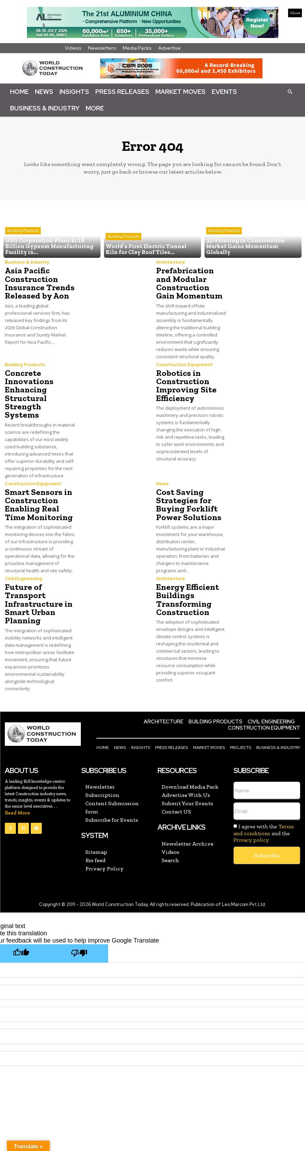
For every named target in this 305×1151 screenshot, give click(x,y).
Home (19, 92)
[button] (290, 91)
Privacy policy (251, 829)
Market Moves (180, 92)
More (95, 108)
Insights (74, 92)
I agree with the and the (263, 822)
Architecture (170, 262)
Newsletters (102, 48)
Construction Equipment (184, 364)
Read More (17, 803)
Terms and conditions (263, 819)
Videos (73, 48)
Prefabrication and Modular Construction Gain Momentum (188, 283)
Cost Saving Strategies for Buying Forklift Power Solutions (187, 495)
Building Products (23, 231)
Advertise (169, 48)
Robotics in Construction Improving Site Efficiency (185, 385)
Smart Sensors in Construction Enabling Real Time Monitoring (38, 495)
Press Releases (122, 92)
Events (224, 92)
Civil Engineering (23, 569)
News (44, 92)
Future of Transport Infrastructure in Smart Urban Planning (38, 593)
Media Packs (137, 48)
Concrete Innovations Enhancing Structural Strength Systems (40, 389)
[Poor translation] (79, 943)
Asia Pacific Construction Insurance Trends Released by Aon (39, 283)
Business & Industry (44, 108)
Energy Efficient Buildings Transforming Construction (186, 589)
